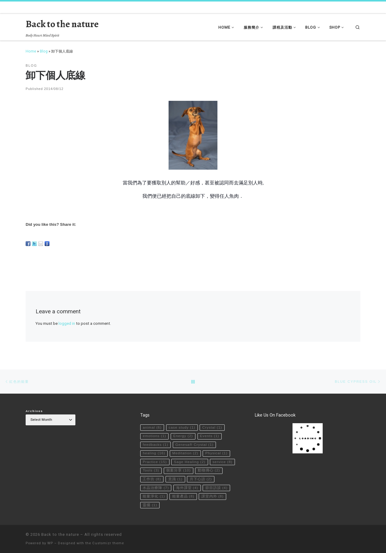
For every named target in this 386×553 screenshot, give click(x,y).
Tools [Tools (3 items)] (151, 470)
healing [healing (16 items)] (154, 453)
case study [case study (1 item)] (182, 427)
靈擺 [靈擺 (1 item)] (150, 505)
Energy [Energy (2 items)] (183, 435)
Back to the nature (60, 534)
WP (50, 543)
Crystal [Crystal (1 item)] (212, 427)
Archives (34, 410)
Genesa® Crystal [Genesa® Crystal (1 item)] (194, 444)
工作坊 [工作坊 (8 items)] (152, 479)
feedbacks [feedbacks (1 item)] (155, 444)
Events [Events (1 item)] (209, 435)
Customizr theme (108, 543)
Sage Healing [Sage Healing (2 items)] (190, 461)
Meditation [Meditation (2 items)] (185, 453)
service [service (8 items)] (223, 461)
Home (31, 51)
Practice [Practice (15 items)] (155, 461)
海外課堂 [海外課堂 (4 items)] (187, 487)
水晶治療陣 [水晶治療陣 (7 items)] (156, 487)
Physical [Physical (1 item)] (216, 453)
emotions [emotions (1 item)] (154, 435)
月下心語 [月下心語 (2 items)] (201, 479)
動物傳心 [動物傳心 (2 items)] (209, 470)
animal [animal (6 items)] (152, 427)
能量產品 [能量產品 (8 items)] (183, 496)
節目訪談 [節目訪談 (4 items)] (216, 487)
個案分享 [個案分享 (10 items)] (178, 470)
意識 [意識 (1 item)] (175, 479)
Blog (44, 51)
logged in (67, 323)
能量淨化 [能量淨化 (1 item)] (154, 496)
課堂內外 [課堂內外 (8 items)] (212, 496)
